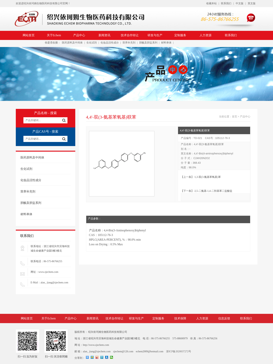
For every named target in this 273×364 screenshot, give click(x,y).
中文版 (239, 3)
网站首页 (29, 35)
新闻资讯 (104, 35)
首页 (234, 116)
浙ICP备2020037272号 (178, 351)
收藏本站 (211, 3)
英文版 (252, 3)
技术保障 (180, 318)
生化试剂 (91, 42)
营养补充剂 (128, 42)
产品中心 (79, 35)
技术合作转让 (130, 35)
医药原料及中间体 (72, 42)
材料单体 (166, 42)
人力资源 (205, 35)
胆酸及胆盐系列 (148, 42)
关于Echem (54, 35)
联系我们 (226, 3)
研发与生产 (155, 35)
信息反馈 (224, 318)
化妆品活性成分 (110, 42)
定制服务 (180, 35)
